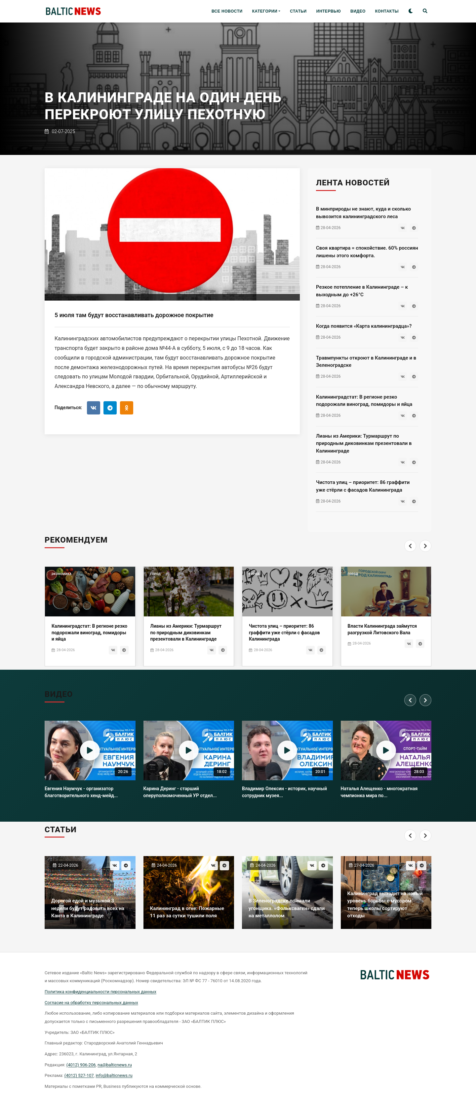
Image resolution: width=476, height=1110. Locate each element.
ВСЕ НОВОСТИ (227, 11)
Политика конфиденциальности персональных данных (100, 991)
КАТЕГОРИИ (264, 11)
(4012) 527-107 (79, 1075)
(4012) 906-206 (81, 1064)
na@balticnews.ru (115, 1064)
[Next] (425, 559)
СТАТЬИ (298, 11)
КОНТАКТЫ (387, 11)
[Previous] (410, 559)
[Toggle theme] (410, 11)
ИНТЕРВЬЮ (328, 11)
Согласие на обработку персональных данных (91, 1002)
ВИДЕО (358, 11)
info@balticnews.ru (114, 1075)
